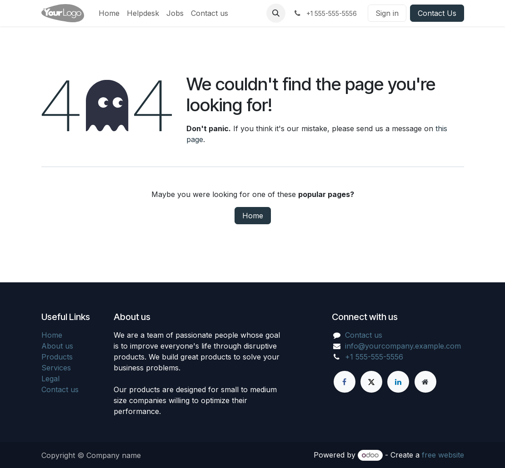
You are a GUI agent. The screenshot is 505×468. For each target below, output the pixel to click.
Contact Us (437, 13)
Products (57, 356)
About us (57, 345)
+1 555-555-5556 (374, 356)
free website (443, 454)
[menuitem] (109, 13)
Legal (50, 378)
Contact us (60, 389)
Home (252, 215)
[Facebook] (344, 382)
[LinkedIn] (398, 382)
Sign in (387, 13)
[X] (371, 382)
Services (56, 367)
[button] (275, 13)
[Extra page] (425, 382)
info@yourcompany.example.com (403, 345)
